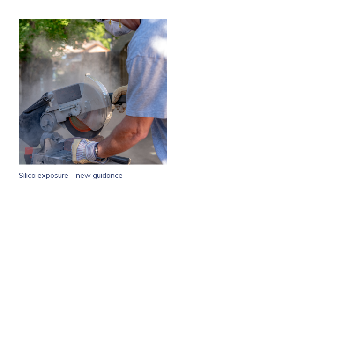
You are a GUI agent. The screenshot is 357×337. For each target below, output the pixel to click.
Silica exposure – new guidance (71, 175)
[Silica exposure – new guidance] (93, 24)
